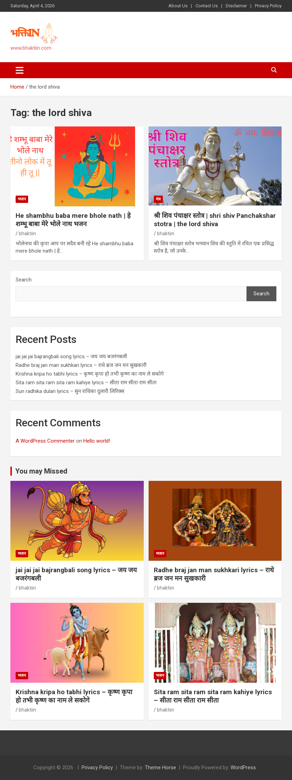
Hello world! (96, 441)
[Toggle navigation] (19, 70)
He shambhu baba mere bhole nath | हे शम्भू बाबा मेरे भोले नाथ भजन (73, 220)
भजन (22, 199)
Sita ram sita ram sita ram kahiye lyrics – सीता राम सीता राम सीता (86, 382)
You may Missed (41, 471)
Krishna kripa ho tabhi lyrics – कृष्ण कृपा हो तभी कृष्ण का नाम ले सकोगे (90, 374)
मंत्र (158, 199)
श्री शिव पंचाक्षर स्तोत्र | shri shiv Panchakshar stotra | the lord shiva (215, 220)
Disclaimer (236, 5)
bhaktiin (27, 233)
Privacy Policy (268, 5)
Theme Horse (160, 767)
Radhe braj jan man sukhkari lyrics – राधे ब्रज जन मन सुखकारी (81, 365)
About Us (177, 5)
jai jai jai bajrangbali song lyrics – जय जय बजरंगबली (71, 356)
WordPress (243, 767)
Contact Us (206, 5)
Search (24, 280)
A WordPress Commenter (45, 441)
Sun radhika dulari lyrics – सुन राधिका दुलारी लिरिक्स (70, 391)
